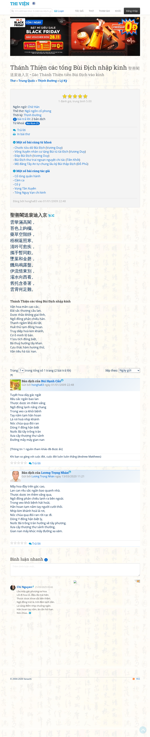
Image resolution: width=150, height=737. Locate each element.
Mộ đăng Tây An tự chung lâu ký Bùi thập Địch (45, 175)
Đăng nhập (132, 10)
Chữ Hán (34, 118)
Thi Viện (19, 3)
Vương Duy (54, 158)
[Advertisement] (75, 42)
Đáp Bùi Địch (23, 166)
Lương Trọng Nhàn (56, 583)
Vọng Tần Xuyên (25, 199)
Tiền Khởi (73, 171)
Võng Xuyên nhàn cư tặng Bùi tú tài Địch (41, 162)
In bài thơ (23, 145)
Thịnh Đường (32, 126)
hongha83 (31, 212)
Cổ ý (17, 195)
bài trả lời (21, 130)
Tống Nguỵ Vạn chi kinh (30, 203)
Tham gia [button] (104, 10)
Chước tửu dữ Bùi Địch (30, 158)
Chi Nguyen (24, 729)
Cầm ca (19, 191)
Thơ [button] (91, 10)
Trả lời (21, 141)
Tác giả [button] (79, 10)
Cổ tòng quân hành (27, 187)
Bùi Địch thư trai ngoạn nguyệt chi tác (40, 171)
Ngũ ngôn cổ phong (38, 122)
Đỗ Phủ (82, 175)
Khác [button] (118, 10)
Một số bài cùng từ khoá (32, 153)
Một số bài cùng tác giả (31, 182)
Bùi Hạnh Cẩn (52, 492)
